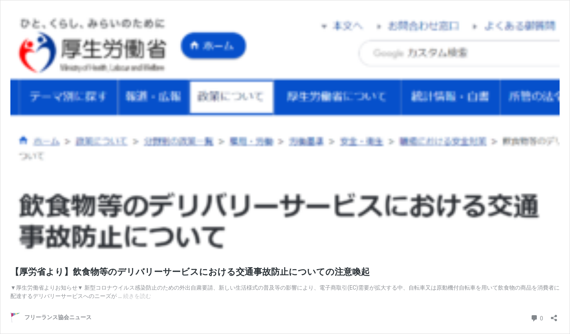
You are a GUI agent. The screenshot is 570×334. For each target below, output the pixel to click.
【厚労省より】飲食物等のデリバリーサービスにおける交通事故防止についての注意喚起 (190, 272)
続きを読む (137, 296)
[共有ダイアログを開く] (554, 315)
